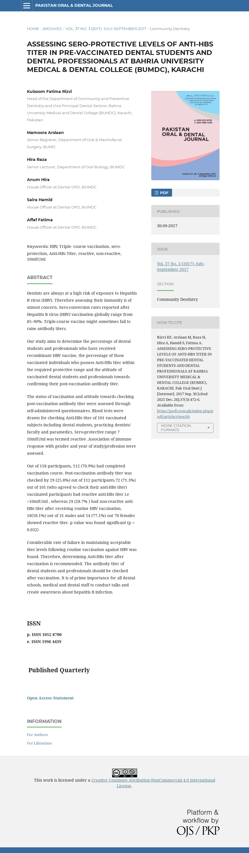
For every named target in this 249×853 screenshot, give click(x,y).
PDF (163, 192)
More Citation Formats (176, 427)
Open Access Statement (50, 698)
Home (33, 28)
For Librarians (39, 743)
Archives (52, 28)
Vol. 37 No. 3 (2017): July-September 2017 (106, 28)
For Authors (37, 734)
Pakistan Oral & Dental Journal (74, 5)
